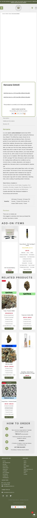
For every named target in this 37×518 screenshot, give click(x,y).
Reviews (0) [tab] (6, 124)
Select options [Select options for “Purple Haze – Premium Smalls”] (9, 417)
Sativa (10, 13)
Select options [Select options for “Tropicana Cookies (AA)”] (27, 328)
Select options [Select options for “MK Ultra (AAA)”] (9, 377)
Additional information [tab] (9, 121)
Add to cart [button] (10, 272)
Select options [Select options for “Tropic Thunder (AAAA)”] (9, 328)
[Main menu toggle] (1, 7)
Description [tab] (6, 118)
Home (3, 13)
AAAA (7, 13)
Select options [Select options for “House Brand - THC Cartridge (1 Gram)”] (27, 272)
